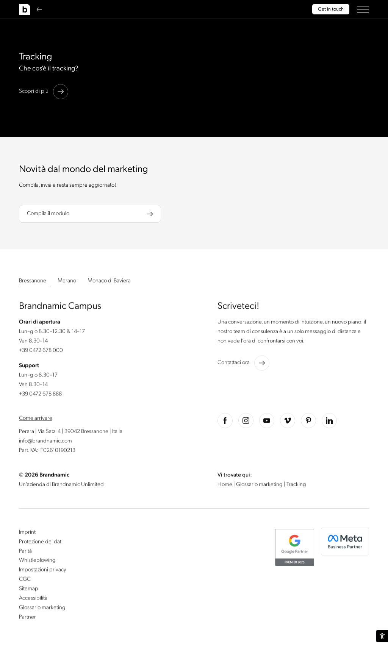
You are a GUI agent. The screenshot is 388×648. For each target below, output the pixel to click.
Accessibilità (33, 599)
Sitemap (28, 589)
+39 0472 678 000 (41, 351)
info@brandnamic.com (45, 442)
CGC (25, 580)
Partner (27, 617)
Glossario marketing (260, 485)
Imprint (27, 532)
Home (225, 485)
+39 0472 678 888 (40, 394)
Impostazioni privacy (42, 570)
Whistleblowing (37, 561)
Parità (25, 551)
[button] (363, 9)
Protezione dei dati (41, 542)
